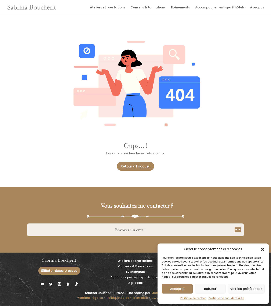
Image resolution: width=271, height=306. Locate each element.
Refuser (210, 289)
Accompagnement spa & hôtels (220, 8)
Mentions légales (90, 298)
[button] (262, 249)
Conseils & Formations (148, 8)
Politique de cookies (193, 298)
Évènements (180, 8)
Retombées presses (61, 270)
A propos (257, 8)
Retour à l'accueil (135, 166)
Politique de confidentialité (226, 298)
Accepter (177, 289)
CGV (154, 298)
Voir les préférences (246, 289)
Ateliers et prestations (107, 8)
